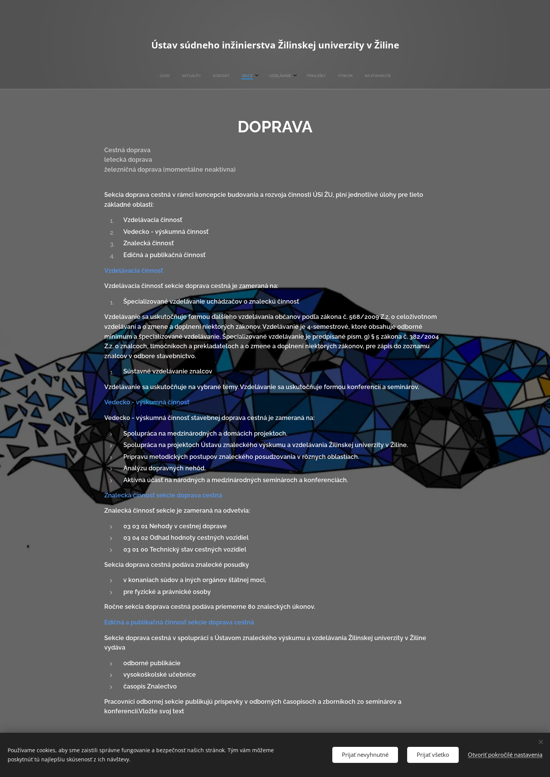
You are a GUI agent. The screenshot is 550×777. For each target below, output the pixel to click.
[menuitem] (231, 75)
